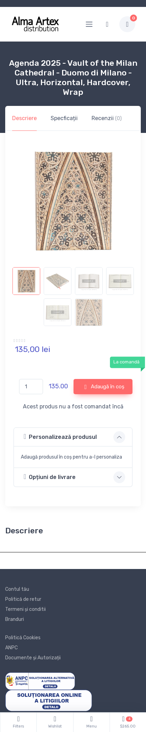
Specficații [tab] (64, 118)
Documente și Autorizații (33, 658)
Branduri (14, 619)
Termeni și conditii (25, 609)
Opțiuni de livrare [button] (50, 476)
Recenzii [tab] (107, 118)
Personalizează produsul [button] (60, 436)
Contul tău (17, 589)
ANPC (11, 648)
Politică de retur (23, 599)
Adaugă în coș (104, 386)
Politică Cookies (23, 638)
